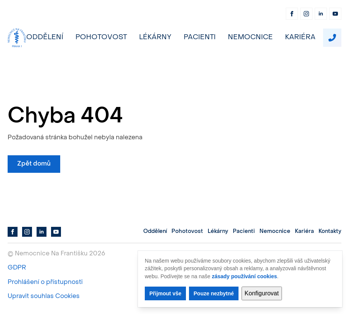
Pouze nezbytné (214, 293)
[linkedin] (321, 14)
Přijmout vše (165, 293)
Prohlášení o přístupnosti (45, 282)
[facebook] (292, 14)
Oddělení (44, 37)
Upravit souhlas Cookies (44, 296)
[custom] (332, 38)
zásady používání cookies (244, 276)
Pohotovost (101, 37)
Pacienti (200, 37)
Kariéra (300, 37)
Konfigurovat (262, 293)
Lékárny (155, 37)
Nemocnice (250, 37)
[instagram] (306, 14)
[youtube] (335, 14)
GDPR (17, 268)
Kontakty (330, 231)
